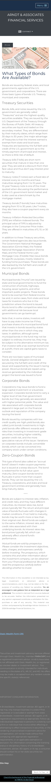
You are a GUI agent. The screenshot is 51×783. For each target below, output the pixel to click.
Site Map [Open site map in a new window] (4, 762)
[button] (41, 5)
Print (7, 44)
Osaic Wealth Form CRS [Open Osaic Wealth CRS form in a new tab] (12, 633)
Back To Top (41, 772)
